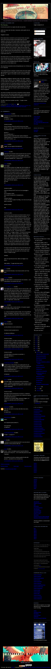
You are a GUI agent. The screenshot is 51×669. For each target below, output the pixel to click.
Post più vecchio (28, 466)
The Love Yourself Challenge (40, 618)
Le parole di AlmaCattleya (39, 429)
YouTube (36, 131)
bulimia (26, 105)
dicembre (38, 352)
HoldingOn (36, 616)
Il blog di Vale (37, 593)
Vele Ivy (6, 379)
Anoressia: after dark (25, 6)
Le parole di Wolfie (38, 426)
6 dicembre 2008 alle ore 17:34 (13, 445)
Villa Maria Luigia (37, 512)
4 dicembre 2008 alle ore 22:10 (13, 274)
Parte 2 (35, 464)
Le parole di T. (37, 412)
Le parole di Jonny (38, 422)
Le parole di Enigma (38, 431)
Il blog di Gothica (37, 595)
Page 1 (35, 482)
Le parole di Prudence (38, 428)
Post (36, 31)
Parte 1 (35, 463)
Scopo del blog (37, 116)
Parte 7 (35, 472)
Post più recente (4, 466)
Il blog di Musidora (38, 581)
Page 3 (35, 485)
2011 (36, 344)
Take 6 (35, 537)
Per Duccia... (39, 382)
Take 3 (35, 532)
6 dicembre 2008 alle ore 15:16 (13, 436)
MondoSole (36, 506)
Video (35, 488)
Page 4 (35, 486)
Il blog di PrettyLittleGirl (39, 578)
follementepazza (7, 113)
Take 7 (35, 538)
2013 (36, 340)
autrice (40, 565)
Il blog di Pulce (37, 579)
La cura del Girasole (38, 507)
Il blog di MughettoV (38, 588)
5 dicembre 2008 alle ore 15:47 (13, 359)
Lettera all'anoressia (38, 121)
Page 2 (35, 484)
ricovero (24, 106)
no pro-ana (18, 106)
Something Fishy (37, 612)
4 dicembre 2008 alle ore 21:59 (13, 265)
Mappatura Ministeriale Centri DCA (41, 517)
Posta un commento (5, 464)
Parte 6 (35, 470)
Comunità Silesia (37, 510)
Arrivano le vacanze (40, 367)
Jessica (5, 144)
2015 (36, 337)
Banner (35, 481)
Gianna (5, 321)
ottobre (38, 388)
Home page (16, 466)
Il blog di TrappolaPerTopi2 (39, 585)
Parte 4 (35, 467)
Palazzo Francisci (37, 503)
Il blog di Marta (37, 591)
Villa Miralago (37, 509)
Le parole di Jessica (38, 411)
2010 (36, 346)
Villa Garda (36, 515)
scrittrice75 (6, 151)
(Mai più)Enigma (7, 417)
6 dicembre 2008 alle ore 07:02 (13, 403)
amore (16, 105)
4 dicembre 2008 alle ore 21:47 (13, 209)
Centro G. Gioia (37, 513)
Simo (5, 268)
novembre (38, 386)
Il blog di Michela (37, 583)
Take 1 (35, 529)
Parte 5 (35, 469)
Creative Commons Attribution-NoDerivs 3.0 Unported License (36, 667)
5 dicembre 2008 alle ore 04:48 (13, 318)
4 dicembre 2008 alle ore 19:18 (13, 121)
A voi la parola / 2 (40, 365)
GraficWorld (6, 406)
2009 (36, 348)
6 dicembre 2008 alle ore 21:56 (13, 460)
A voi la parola (37, 409)
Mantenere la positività (41, 358)
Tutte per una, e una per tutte (42, 354)
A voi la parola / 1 (40, 378)
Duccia (13, 106)
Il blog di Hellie (37, 590)
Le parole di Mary (37, 414)
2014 (36, 338)
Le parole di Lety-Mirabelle (39, 416)
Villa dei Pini (36, 501)
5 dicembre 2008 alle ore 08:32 (13, 335)
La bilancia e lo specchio (41, 371)
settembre (38, 390)
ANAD (35, 610)
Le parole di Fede (37, 421)
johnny (5, 305)
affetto (8, 105)
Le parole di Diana (38, 424)
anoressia (21, 105)
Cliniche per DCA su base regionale (41, 516)
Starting (35, 479)
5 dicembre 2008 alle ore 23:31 (13, 388)
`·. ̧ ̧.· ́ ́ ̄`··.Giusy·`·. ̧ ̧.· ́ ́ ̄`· (9, 286)
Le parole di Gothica (38, 436)
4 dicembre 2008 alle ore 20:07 (13, 148)
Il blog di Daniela (37, 576)
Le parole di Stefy (37, 434)
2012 (36, 342)
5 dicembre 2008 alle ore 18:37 (13, 376)
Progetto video (39, 380)
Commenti (37, 33)
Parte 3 (35, 466)
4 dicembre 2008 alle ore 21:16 (13, 160)
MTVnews (36, 123)
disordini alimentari (6, 106)
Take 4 (35, 534)
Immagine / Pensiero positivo (42, 384)
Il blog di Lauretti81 (38, 596)
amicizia (13, 105)
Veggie (5, 449)
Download (37, 403)
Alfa (5, 440)
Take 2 (35, 531)
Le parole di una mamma (39, 433)
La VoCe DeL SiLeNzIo (9, 362)
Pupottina (6, 277)
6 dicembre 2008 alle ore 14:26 (13, 429)
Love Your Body (37, 615)
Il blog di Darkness (38, 598)
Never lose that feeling (41, 356)
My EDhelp (36, 613)
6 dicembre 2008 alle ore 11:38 (13, 414)
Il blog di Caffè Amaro (38, 586)
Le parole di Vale (37, 417)
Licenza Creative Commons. (41, 568)
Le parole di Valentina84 (39, 419)
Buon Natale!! (39, 359)
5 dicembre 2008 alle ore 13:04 (13, 348)
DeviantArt (36, 130)
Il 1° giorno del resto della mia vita (41, 122)
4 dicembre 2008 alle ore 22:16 (13, 283)
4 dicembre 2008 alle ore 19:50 (13, 140)
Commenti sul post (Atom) (10, 468)
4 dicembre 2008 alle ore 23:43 (13, 301)
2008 (36, 350)
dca (29, 105)
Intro (35, 528)
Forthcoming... (39, 369)
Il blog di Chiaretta (38, 574)
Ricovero (36, 119)
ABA (35, 504)
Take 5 (35, 535)
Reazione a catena (40, 376)
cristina (5, 163)
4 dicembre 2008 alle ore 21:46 (13, 185)
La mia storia (36, 118)
